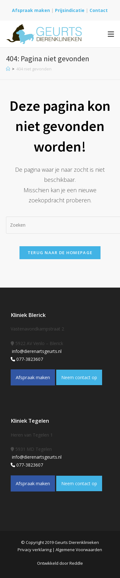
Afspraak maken (31, 10)
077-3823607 (27, 359)
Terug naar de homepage (60, 252)
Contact (99, 10)
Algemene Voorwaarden (79, 549)
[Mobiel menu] (111, 34)
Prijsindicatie (70, 10)
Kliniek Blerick (28, 315)
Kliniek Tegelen (30, 420)
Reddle (76, 563)
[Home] (8, 69)
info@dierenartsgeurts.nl (36, 351)
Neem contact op (79, 377)
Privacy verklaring (35, 549)
